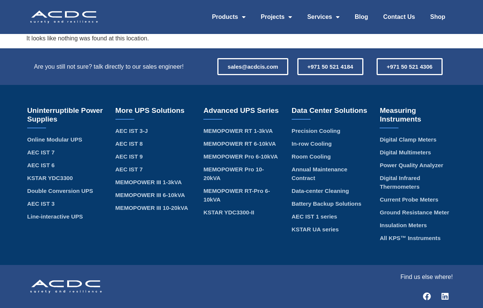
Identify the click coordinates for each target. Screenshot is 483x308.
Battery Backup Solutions (326, 203)
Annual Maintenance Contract (320, 173)
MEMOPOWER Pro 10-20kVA (233, 173)
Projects (276, 17)
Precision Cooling (316, 131)
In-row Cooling (312, 143)
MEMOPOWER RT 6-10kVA (239, 143)
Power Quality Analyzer (411, 165)
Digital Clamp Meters (408, 139)
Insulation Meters (403, 225)
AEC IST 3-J (131, 131)
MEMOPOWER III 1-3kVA (148, 182)
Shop (437, 17)
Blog (361, 17)
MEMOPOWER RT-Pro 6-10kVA (236, 195)
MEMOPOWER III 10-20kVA (151, 208)
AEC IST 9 (129, 156)
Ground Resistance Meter (414, 212)
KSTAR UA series (315, 229)
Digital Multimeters (405, 152)
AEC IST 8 (129, 143)
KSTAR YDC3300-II (228, 212)
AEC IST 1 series (314, 216)
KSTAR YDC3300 (50, 178)
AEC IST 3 (41, 203)
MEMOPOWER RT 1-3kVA (238, 131)
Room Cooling (311, 156)
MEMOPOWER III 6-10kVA (150, 195)
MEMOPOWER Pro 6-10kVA (240, 156)
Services (323, 17)
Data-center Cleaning (320, 191)
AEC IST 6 (41, 165)
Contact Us (399, 17)
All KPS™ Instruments (410, 238)
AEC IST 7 (41, 152)
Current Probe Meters (409, 199)
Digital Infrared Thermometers (400, 182)
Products (229, 17)
